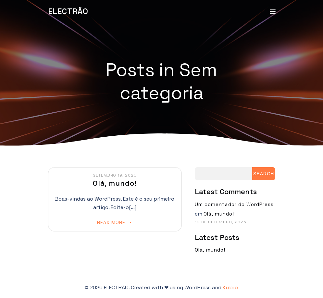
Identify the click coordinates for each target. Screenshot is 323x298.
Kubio (230, 287)
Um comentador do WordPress (234, 204)
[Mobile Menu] (273, 11)
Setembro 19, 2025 (115, 175)
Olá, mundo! (219, 214)
